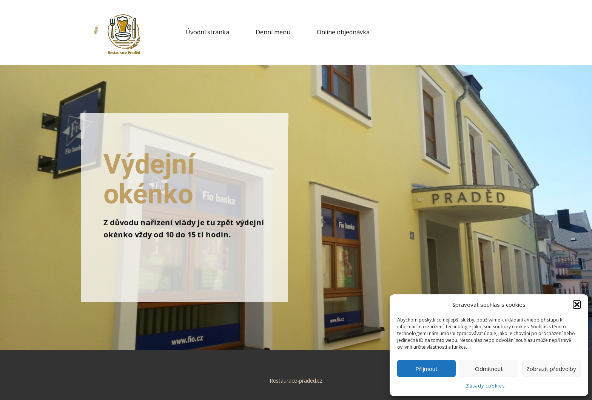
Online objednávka (343, 32)
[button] (577, 304)
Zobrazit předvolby (551, 368)
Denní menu (273, 32)
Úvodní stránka (207, 32)
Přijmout (426, 368)
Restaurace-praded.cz (296, 380)
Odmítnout (489, 368)
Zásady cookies (485, 386)
